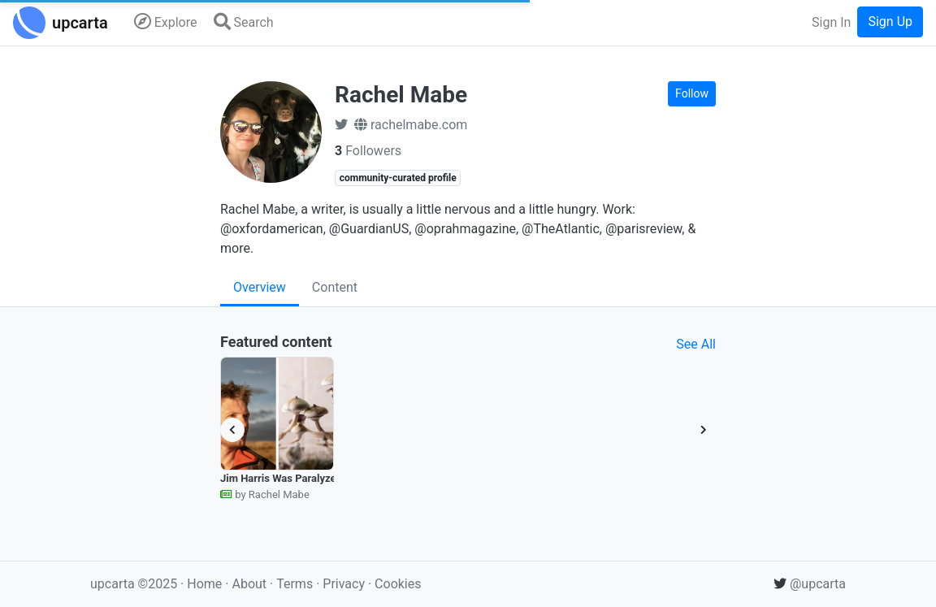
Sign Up (890, 21)
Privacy (345, 584)
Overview (259, 287)
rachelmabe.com (410, 124)
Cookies (398, 584)
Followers (368, 150)
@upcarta (810, 584)
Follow (691, 93)
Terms (296, 584)
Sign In (831, 22)
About (249, 584)
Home (204, 584)
